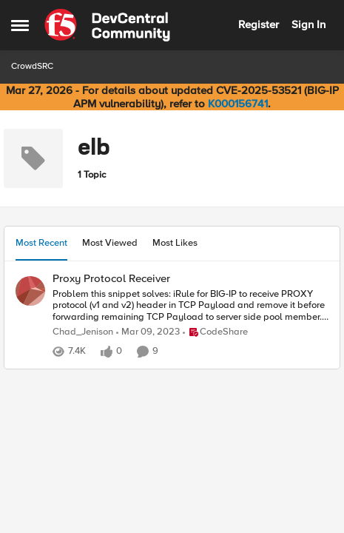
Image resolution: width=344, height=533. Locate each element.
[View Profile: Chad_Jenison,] (30, 291)
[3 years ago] (148, 332)
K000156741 (238, 103)
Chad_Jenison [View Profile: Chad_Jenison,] (83, 332)
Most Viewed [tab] (110, 243)
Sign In (308, 24)
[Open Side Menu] (20, 25)
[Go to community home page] (107, 25)
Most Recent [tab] (41, 243)
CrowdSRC (32, 66)
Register (258, 24)
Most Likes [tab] (175, 243)
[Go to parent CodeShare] (215, 332)
